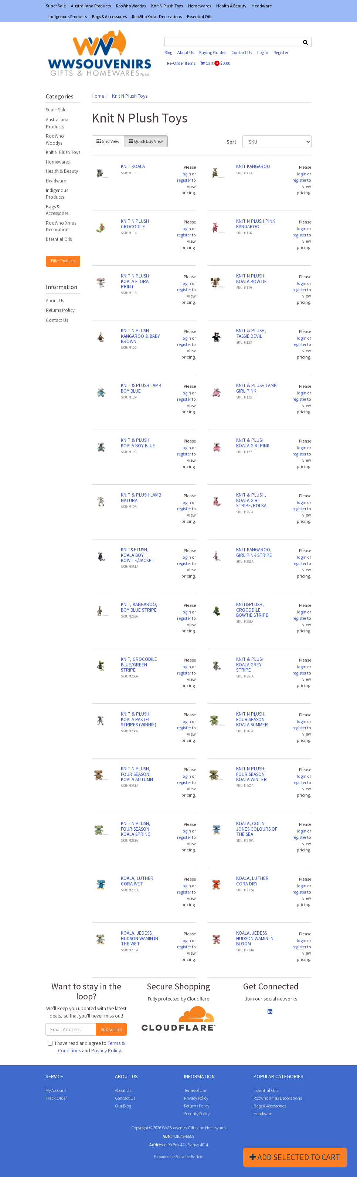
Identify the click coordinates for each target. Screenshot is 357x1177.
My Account (55, 1090)
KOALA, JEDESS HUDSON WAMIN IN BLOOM (254, 938)
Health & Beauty (231, 6)
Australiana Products (91, 6)
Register (280, 52)
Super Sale (56, 6)
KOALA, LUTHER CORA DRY (252, 881)
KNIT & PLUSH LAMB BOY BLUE (141, 388)
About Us (185, 52)
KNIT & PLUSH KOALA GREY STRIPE (250, 664)
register (184, 180)
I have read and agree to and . (86, 1047)
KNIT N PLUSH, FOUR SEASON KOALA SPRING (135, 828)
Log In (262, 52)
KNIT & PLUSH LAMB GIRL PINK (256, 388)
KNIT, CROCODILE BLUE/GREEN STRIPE (139, 664)
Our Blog (123, 1106)
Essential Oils (199, 16)
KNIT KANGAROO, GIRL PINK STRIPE (254, 552)
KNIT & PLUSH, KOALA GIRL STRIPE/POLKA (251, 500)
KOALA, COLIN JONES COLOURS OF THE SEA (256, 828)
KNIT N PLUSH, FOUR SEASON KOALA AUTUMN (137, 774)
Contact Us (241, 52)
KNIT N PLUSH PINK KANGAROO (255, 223)
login (186, 173)
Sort (232, 141)
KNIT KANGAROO (253, 166)
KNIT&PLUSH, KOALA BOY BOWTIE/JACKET (137, 555)
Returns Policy (60, 310)
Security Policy (197, 1113)
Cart (215, 63)
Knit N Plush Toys (167, 6)
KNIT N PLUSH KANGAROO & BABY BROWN (140, 335)
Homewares (199, 6)
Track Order (56, 1098)
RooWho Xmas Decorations (157, 16)
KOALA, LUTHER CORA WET (137, 881)
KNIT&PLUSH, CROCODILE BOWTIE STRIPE (252, 609)
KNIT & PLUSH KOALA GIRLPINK (252, 442)
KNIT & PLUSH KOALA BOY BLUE (138, 442)
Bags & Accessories (109, 16)
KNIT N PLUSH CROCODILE (135, 223)
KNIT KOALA (133, 166)
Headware (262, 6)
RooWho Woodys (131, 6)
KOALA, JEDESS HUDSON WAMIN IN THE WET (139, 938)
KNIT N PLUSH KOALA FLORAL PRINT (136, 281)
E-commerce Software (172, 1156)
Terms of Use (195, 1090)
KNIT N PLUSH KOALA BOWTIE (251, 278)
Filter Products (63, 260)
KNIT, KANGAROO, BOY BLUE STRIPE (139, 607)
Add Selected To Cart (294, 1157)
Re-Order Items (181, 63)
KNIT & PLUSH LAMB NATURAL (141, 497)
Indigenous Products (67, 16)
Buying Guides (212, 52)
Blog (168, 52)
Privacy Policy (106, 1050)
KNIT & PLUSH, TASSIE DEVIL (251, 333)
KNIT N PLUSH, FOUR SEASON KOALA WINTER (251, 774)
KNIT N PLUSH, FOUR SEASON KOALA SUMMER (252, 719)
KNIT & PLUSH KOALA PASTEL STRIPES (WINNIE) (138, 719)
